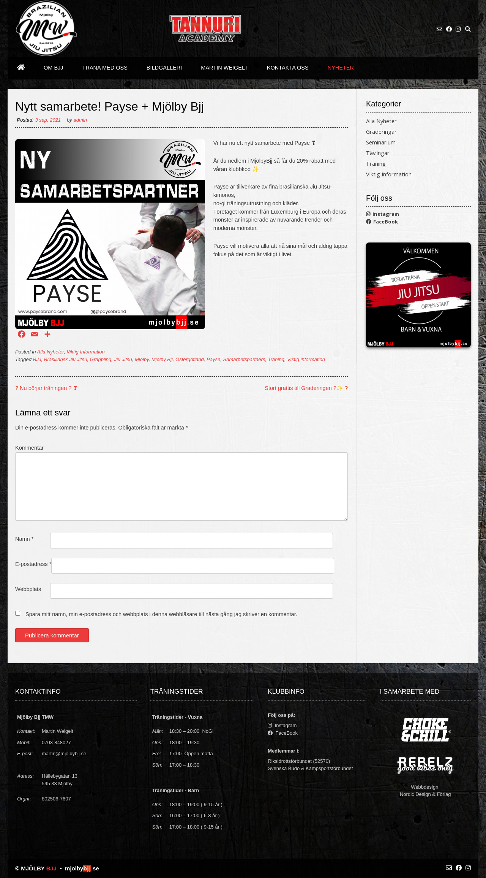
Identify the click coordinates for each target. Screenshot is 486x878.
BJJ (37, 359)
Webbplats (28, 589)
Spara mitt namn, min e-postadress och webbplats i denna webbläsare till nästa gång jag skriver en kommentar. (161, 614)
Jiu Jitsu (123, 359)
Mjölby (142, 359)
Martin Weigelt (224, 68)
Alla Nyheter (50, 352)
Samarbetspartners (244, 359)
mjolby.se (82, 868)
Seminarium (381, 142)
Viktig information (306, 359)
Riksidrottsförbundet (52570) (299, 761)
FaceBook (382, 221)
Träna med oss (105, 68)
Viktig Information (85, 352)
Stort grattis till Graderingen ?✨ (304, 388)
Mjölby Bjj (162, 359)
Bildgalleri (164, 68)
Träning (276, 359)
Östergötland (189, 359)
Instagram (382, 214)
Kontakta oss (288, 68)
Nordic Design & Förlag (425, 794)
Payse (213, 359)
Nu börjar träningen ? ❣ (49, 388)
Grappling (101, 359)
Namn (24, 539)
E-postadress (33, 564)
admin (80, 120)
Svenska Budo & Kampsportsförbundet (310, 768)
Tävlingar (378, 153)
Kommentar (29, 448)
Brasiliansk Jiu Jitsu (65, 359)
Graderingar (381, 131)
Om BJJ (53, 68)
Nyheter (341, 68)
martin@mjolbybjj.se (64, 753)
